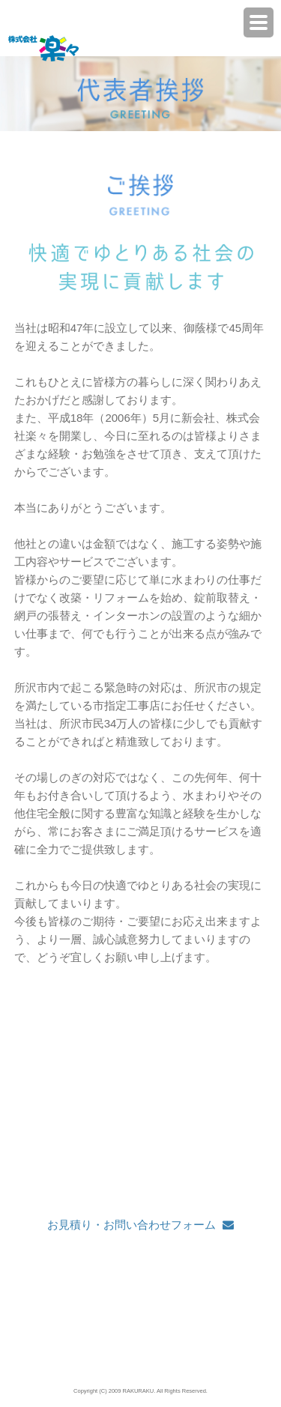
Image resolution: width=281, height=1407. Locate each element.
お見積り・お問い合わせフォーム (140, 1224)
